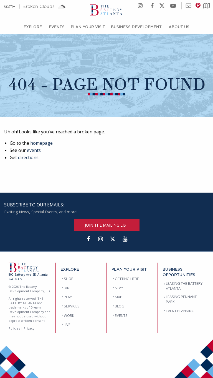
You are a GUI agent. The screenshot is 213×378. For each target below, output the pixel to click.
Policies (14, 328)
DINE (68, 287)
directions (28, 157)
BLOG (119, 306)
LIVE (67, 324)
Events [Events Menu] (57, 27)
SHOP (68, 278)
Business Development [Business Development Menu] (136, 27)
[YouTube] (124, 239)
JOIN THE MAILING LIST (106, 225)
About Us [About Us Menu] (179, 27)
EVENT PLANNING (180, 310)
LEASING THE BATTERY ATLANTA (184, 286)
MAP (118, 296)
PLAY (68, 296)
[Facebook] (88, 239)
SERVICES (72, 306)
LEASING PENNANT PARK (181, 299)
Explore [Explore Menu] (33, 27)
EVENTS (121, 315)
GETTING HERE (127, 278)
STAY (119, 287)
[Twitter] (112, 239)
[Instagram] (100, 239)
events (34, 150)
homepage (41, 143)
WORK (69, 315)
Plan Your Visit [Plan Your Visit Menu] (88, 27)
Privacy (29, 328)
